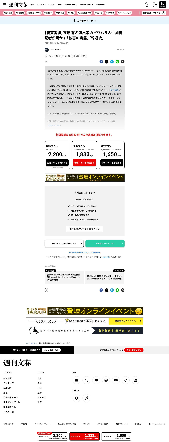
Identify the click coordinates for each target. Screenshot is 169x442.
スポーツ (41, 397)
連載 (60, 4)
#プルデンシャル (124, 12)
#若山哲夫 (48, 12)
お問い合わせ (8, 424)
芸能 (57, 56)
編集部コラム (9, 407)
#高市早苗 (8, 12)
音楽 (84, 56)
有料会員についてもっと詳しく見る (84, 228)
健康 (39, 402)
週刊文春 (114, 90)
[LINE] (96, 380)
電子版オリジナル (86, 4)
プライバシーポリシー (43, 424)
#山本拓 (71, 12)
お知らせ (86, 424)
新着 (32, 4)
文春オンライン (121, 424)
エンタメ (49, 56)
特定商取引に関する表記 (67, 424)
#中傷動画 (20, 12)
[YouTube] (116, 380)
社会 (39, 387)
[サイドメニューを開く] (4, 4)
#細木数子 (110, 12)
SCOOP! (51, 4)
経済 (39, 392)
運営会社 (138, 424)
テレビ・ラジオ (67, 56)
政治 (39, 378)
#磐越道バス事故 (34, 12)
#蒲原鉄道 (60, 12)
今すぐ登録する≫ (51, 350)
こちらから (105, 257)
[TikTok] (126, 380)
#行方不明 (98, 12)
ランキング (41, 4)
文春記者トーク (71, 4)
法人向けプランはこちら (105, 243)
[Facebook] (76, 380)
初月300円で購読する (57, 162)
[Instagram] (106, 380)
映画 (77, 56)
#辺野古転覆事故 (84, 12)
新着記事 (7, 378)
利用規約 (24, 424)
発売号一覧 (100, 4)
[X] (86, 380)
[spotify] (76, 398)
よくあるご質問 (102, 424)
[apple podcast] (86, 398)
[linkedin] (135, 380)
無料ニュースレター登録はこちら (64, 243)
